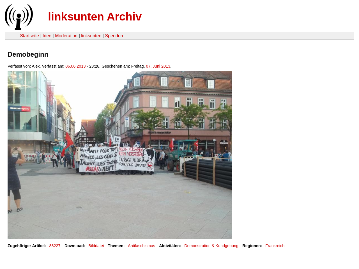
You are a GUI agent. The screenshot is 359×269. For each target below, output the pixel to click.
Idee (47, 35)
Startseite (29, 35)
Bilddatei (96, 245)
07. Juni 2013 (158, 66)
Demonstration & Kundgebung (211, 245)
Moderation (66, 35)
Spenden (114, 35)
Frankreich (274, 245)
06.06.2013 (75, 66)
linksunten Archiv (95, 16)
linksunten (91, 35)
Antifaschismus (141, 245)
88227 (55, 245)
